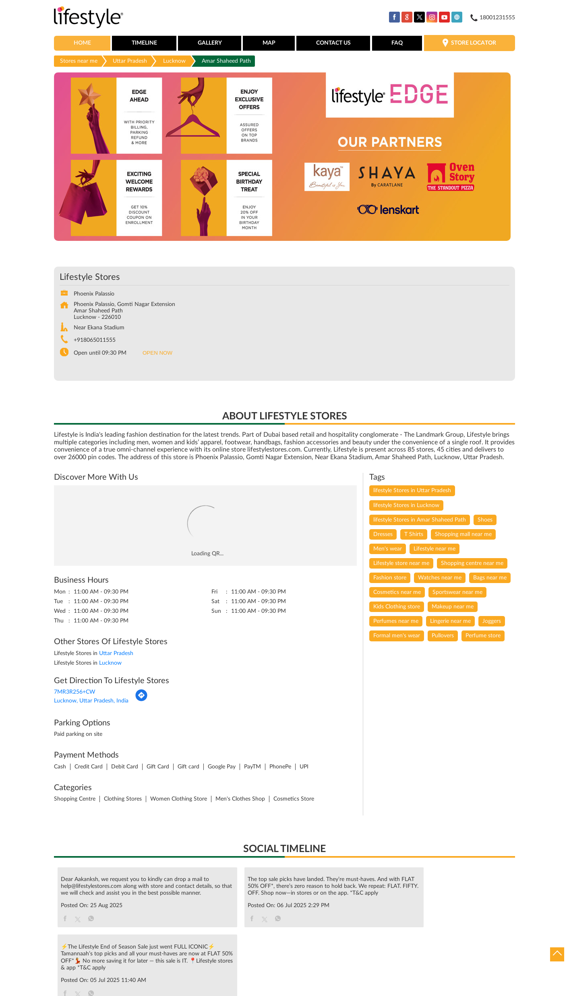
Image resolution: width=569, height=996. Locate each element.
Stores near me (78, 61)
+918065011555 (95, 341)
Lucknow (174, 61)
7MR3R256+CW (74, 693)
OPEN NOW (157, 354)
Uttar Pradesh (130, 61)
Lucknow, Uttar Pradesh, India (91, 701)
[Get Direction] (141, 701)
